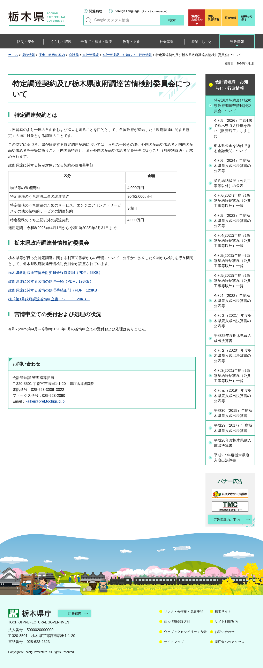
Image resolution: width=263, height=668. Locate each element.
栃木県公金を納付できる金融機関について (232, 148)
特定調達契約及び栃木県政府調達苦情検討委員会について (232, 105)
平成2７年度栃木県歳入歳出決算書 (231, 457)
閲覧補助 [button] (95, 11)
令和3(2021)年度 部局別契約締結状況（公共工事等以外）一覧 (232, 375)
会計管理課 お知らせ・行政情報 (127, 55)
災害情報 (214, 18)
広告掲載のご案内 (226, 519)
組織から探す (247, 18)
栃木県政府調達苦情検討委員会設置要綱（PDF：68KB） (55, 273)
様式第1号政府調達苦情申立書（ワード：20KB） (49, 299)
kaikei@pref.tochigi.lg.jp (45, 401)
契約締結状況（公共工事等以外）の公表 (232, 183)
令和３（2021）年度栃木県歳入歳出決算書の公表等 (233, 320)
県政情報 (28, 55)
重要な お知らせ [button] (197, 18)
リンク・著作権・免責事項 (183, 611)
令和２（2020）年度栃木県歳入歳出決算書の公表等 (233, 355)
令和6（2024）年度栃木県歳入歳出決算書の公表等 (232, 165)
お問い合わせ (224, 632)
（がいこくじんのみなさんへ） (141, 11)
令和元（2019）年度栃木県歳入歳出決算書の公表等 (233, 395)
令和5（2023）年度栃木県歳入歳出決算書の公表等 (232, 220)
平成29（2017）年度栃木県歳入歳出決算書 (233, 428)
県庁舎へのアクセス (229, 642)
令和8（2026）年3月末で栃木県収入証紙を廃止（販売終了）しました (233, 128)
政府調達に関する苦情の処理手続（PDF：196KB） (50, 281)
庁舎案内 (75, 613)
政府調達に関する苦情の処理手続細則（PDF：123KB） (54, 290)
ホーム (13, 55)
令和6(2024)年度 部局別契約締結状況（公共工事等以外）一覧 (232, 200)
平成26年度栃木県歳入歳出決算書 (232, 443)
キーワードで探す (88, 20)
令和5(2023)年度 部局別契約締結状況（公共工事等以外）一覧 (232, 261)
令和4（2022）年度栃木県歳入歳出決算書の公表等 (232, 301)
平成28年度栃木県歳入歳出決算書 (232, 338)
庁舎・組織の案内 (52, 55)
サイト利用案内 (226, 621)
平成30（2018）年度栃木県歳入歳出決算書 (233, 413)
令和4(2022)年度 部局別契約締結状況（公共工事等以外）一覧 (232, 240)
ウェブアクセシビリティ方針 (185, 632)
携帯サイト (223, 611)
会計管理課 (90, 55)
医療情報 (230, 18)
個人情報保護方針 (177, 621)
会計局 (74, 55)
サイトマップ (174, 642)
